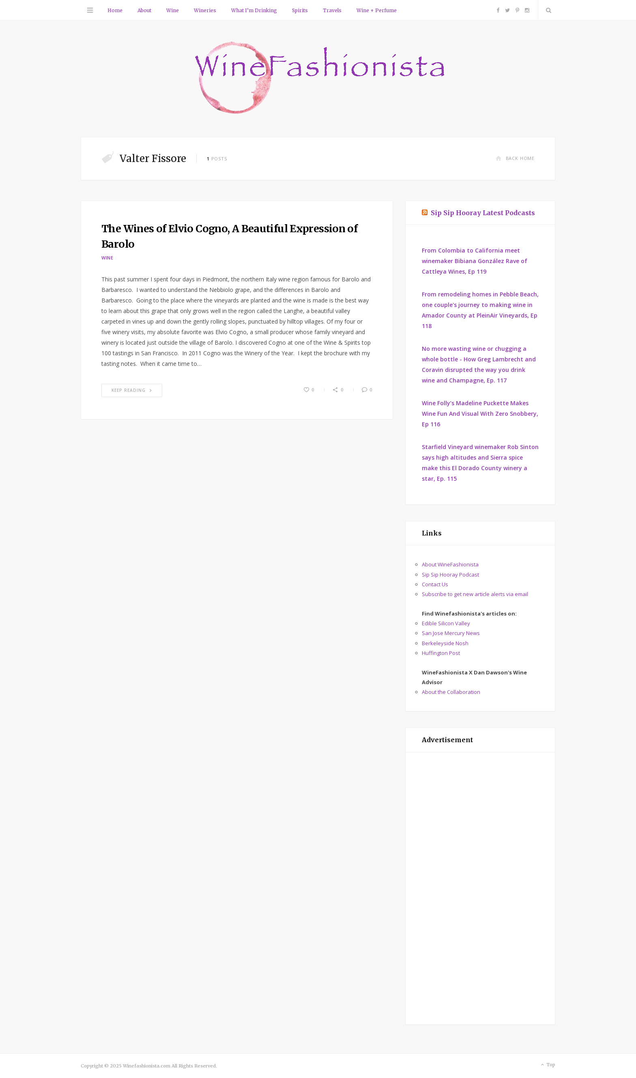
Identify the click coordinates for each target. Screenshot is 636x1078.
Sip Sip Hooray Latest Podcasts (483, 213)
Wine (172, 10)
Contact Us (435, 584)
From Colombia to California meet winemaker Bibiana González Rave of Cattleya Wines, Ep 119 (474, 260)
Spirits (300, 10)
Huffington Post (441, 653)
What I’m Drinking (254, 10)
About (144, 10)
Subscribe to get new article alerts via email (475, 594)
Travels (332, 10)
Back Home (515, 158)
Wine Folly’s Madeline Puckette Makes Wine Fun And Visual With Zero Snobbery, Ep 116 (480, 413)
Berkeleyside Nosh (445, 643)
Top (547, 1065)
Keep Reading (132, 390)
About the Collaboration (451, 692)
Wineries (205, 10)
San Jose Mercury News (451, 633)
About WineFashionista (450, 564)
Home (114, 10)
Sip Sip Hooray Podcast (450, 574)
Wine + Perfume (377, 10)
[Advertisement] (480, 888)
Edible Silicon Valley (446, 623)
